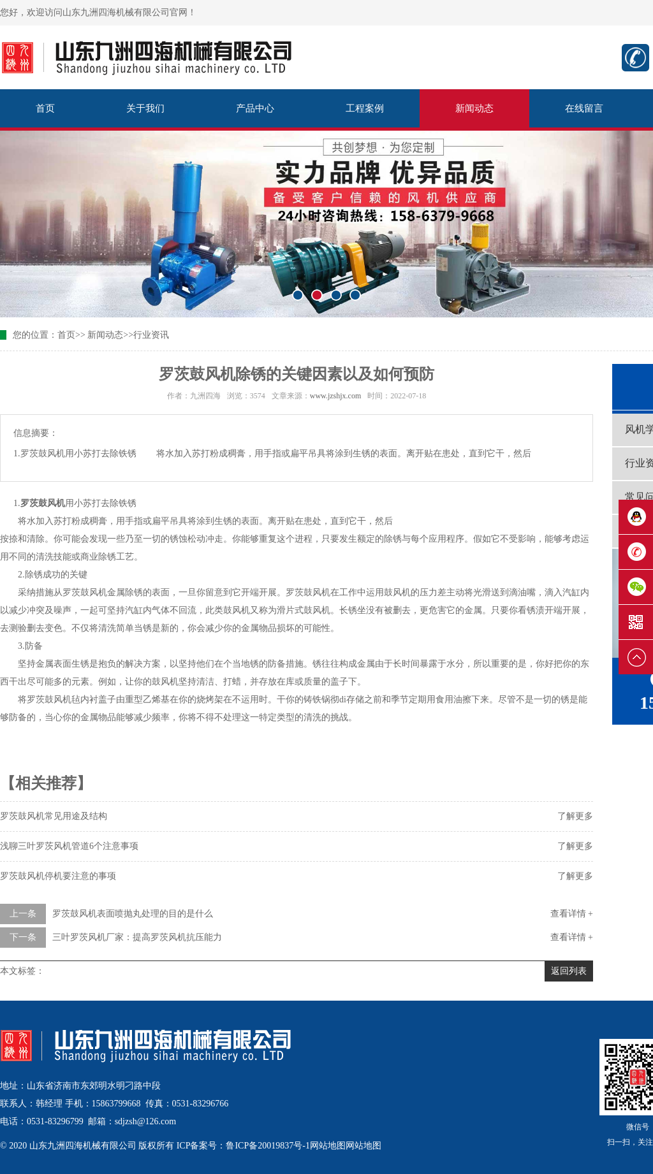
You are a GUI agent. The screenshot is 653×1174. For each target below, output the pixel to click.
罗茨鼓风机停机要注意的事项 (58, 876)
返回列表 (569, 971)
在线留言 (584, 108)
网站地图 (328, 1145)
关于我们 (145, 108)
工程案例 (365, 108)
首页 (45, 108)
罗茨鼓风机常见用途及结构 (53, 816)
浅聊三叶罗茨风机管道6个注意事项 (69, 846)
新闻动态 (474, 108)
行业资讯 (151, 335)
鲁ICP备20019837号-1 (267, 1145)
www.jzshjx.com (336, 395)
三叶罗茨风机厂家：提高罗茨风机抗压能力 (137, 937)
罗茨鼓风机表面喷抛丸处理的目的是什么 (132, 913)
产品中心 (255, 108)
